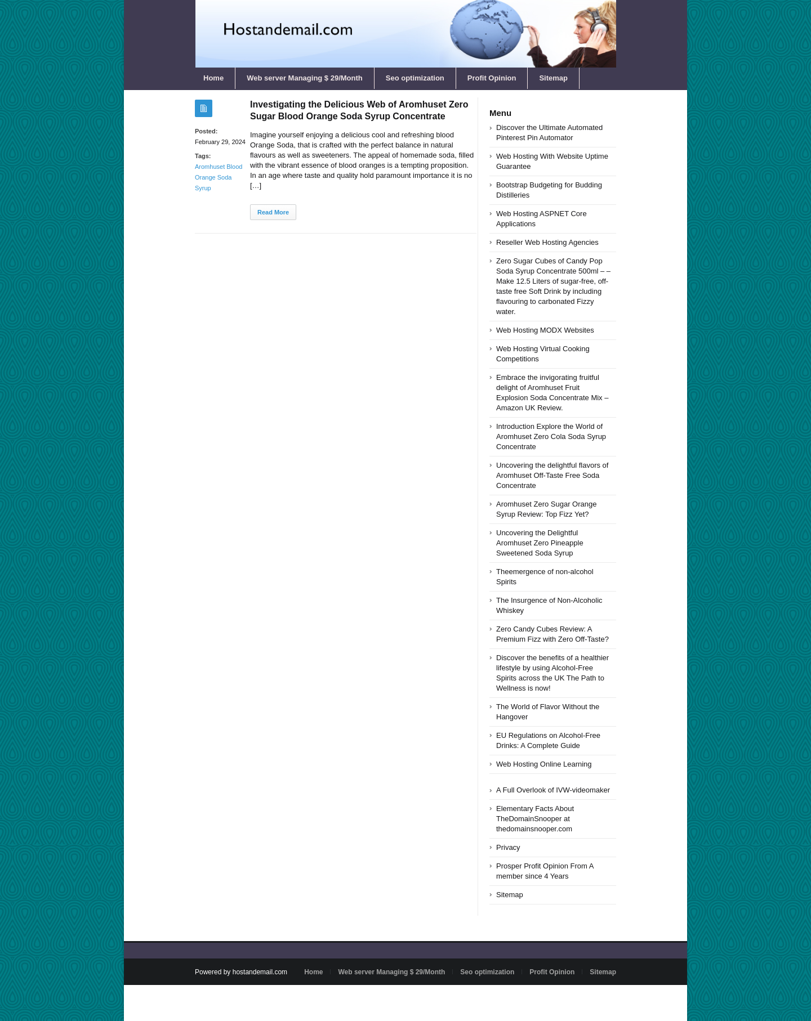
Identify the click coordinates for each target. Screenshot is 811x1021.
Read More (273, 212)
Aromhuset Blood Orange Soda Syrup (218, 177)
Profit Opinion (491, 78)
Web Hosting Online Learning (544, 764)
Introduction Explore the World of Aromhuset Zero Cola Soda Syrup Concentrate (551, 436)
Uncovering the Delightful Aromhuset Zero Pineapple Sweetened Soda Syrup (539, 543)
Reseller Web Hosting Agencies (547, 242)
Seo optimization (415, 78)
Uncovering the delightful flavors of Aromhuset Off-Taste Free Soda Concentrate (552, 475)
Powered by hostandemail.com (241, 972)
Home (213, 78)
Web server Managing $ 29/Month (305, 78)
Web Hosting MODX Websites (545, 330)
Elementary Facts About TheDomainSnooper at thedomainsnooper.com (535, 818)
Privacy (508, 847)
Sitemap (553, 78)
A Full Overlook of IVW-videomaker (553, 790)
